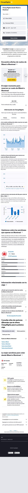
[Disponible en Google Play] (11, 453)
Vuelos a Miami (5, 341)
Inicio (11, 430)
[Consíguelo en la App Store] (17, 453)
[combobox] (6, 14)
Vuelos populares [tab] (21, 331)
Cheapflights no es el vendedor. (14, 419)
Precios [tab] (5, 117)
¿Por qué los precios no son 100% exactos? (14, 425)
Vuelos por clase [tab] (6, 334)
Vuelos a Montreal (6, 344)
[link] (11, 79)
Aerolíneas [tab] (14, 117)
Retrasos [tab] (23, 117)
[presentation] (16, 64)
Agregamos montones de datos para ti (14, 422)
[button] (14, 18)
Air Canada (11, 251)
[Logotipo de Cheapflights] (5, 2)
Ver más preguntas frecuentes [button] (14, 315)
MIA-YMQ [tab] (14, 101)
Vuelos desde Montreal (7, 348)
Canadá (15, 430)
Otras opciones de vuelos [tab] (8, 331)
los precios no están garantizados (12, 415)
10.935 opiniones (12, 256)
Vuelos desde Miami (6, 346)
